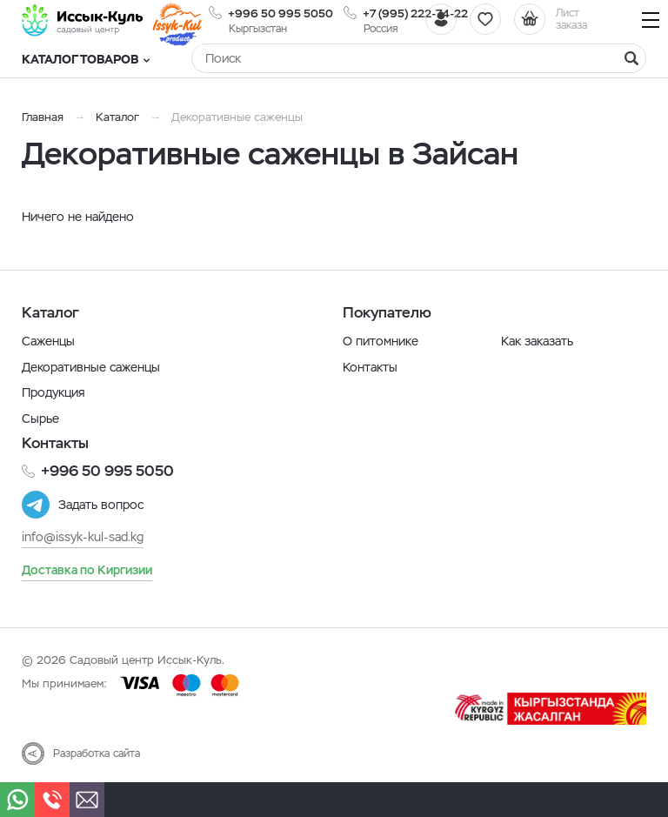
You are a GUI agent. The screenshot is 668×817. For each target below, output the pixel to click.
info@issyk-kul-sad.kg (83, 537)
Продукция (53, 392)
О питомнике (380, 341)
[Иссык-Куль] (83, 20)
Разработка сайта (96, 753)
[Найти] (631, 58)
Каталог (117, 117)
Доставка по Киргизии (87, 570)
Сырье (40, 418)
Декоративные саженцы (91, 367)
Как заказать (537, 341)
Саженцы (48, 341)
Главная (42, 117)
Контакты (370, 367)
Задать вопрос (101, 504)
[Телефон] (52, 799)
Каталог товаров (86, 59)
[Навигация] (650, 19)
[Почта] (87, 799)
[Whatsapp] (17, 799)
